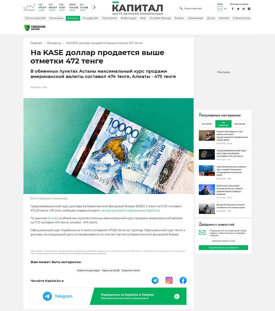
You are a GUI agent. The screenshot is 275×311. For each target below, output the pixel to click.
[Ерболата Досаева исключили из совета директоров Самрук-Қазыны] (207, 194)
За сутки (207, 123)
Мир (143, 18)
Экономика (56, 18)
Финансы (73, 18)
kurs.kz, (53, 218)
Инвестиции (128, 18)
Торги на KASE (111, 270)
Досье (211, 18)
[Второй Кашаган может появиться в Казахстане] (207, 213)
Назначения (195, 18)
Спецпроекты (241, 18)
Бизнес (179, 18)
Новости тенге (131, 270)
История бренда (160, 18)
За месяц (239, 123)
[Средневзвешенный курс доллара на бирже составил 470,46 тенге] (207, 158)
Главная (36, 43)
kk (225, 8)
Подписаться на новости (223, 247)
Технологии (109, 18)
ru (219, 8)
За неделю (223, 123)
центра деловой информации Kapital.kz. (130, 210)
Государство (90, 18)
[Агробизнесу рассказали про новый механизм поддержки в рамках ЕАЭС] (207, 175)
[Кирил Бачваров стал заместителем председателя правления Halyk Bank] (207, 139)
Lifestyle (224, 18)
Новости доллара (88, 270)
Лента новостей (35, 18)
